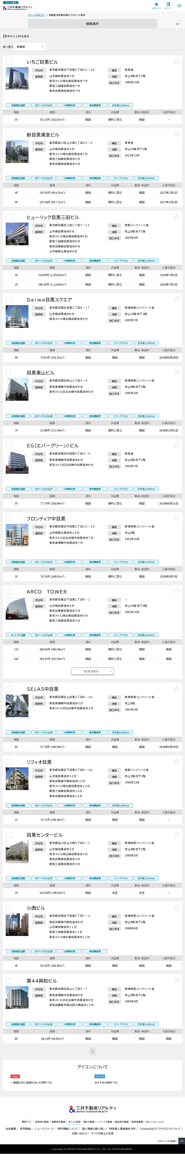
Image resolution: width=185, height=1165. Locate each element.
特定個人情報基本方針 (122, 1140)
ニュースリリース (43, 1140)
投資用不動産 (42, 1132)
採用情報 (25, 1140)
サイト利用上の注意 (102, 1144)
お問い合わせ (79, 1144)
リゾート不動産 (104, 1132)
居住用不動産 (122, 1132)
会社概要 (10, 1140)
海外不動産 (89, 1132)
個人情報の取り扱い (93, 1140)
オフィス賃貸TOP (36, 15)
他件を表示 (91, 678)
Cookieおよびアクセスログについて (159, 1140)
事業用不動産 (58, 1132)
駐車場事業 (137, 1132)
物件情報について (67, 1140)
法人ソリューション (155, 1132)
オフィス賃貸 (74, 1132)
